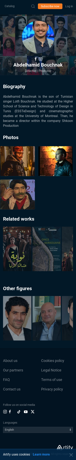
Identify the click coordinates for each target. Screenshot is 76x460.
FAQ (6, 380)
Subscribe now (50, 6)
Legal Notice (51, 370)
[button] (38, 37)
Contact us (11, 389)
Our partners (13, 370)
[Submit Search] (33, 6)
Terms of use (51, 380)
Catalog (10, 6)
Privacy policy (52, 389)
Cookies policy (52, 360)
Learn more (41, 454)
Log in (69, 6)
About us (10, 360)
